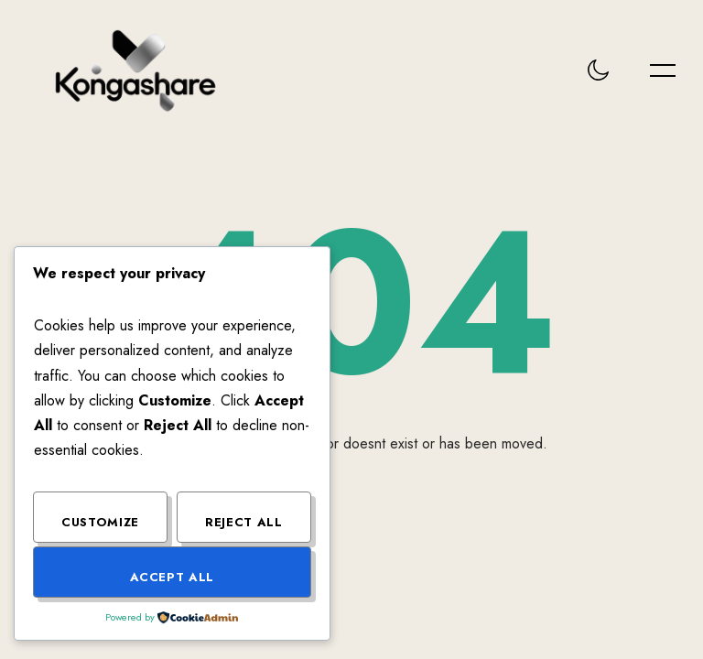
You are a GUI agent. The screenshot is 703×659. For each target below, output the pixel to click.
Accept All (172, 577)
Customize (100, 522)
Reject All (244, 522)
